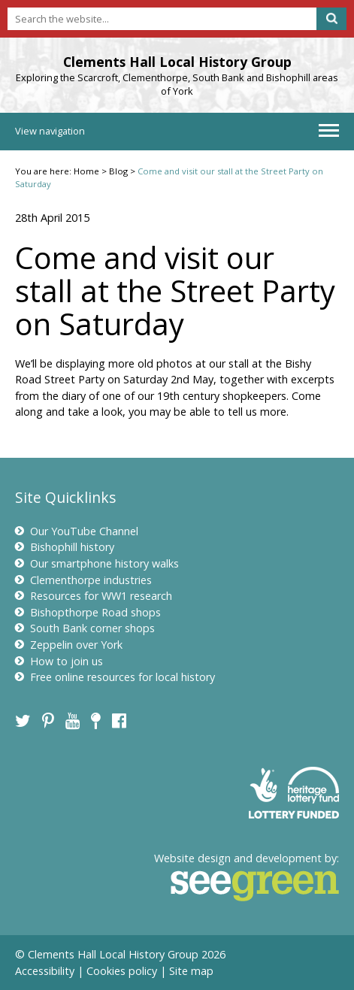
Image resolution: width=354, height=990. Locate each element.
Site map (191, 971)
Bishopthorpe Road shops (88, 612)
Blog (118, 171)
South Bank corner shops (85, 628)
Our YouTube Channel (76, 531)
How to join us (59, 661)
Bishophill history (64, 547)
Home (86, 171)
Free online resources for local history (115, 677)
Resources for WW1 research (93, 596)
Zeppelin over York (69, 644)
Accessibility (44, 971)
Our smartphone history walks (97, 563)
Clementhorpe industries (83, 580)
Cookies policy (121, 971)
